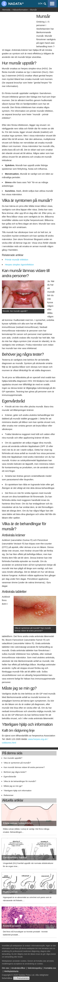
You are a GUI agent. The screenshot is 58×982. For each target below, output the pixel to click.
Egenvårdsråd (10, 776)
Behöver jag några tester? (15, 772)
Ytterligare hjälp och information (17, 790)
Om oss (5, 968)
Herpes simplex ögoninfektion (19, 264)
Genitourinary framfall (15, 857)
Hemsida (6, 10)
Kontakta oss (50, 968)
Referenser (8, 795)
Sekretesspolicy (35, 968)
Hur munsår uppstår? (13, 758)
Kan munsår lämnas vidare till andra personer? (24, 767)
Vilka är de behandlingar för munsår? (20, 781)
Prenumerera (23, 978)
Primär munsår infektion (16, 259)
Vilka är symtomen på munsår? (17, 763)
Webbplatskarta (11, 971)
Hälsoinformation (20, 10)
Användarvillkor (18, 968)
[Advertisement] (18, 29)
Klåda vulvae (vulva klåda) (17, 823)
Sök (40, 3)
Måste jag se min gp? (13, 786)
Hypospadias (10, 891)
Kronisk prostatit (12, 925)
